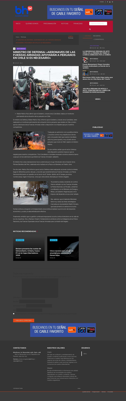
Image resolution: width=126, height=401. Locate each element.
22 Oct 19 (16, 63)
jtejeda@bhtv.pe (17, 361)
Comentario (17, 297)
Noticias (64, 23)
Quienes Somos (32, 23)
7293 (102, 85)
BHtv (85, 354)
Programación (49, 23)
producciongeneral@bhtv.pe (26, 359)
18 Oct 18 (93, 48)
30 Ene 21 (93, 61)
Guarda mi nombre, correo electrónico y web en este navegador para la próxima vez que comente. (46, 314)
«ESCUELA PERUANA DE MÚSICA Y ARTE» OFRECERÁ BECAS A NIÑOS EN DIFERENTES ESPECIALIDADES (96, 90)
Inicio (18, 23)
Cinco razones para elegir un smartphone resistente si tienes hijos (61, 253)
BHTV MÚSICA (21, 48)
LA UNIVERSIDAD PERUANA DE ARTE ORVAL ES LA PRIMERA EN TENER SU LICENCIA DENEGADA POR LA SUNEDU (97, 53)
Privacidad (78, 23)
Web (14, 310)
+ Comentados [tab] (98, 39)
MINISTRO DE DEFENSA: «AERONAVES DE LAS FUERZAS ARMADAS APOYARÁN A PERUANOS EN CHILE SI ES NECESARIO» (44, 55)
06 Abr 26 (18, 257)
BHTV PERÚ (20, 240)
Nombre (16, 301)
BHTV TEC (54, 240)
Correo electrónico (19, 305)
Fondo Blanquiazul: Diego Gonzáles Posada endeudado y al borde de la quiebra (96, 66)
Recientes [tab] (97, 36)
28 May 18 (93, 74)
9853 (103, 74)
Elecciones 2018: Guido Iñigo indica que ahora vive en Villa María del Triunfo (98, 78)
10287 (102, 61)
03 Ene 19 (93, 85)
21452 (102, 48)
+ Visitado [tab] (87, 36)
